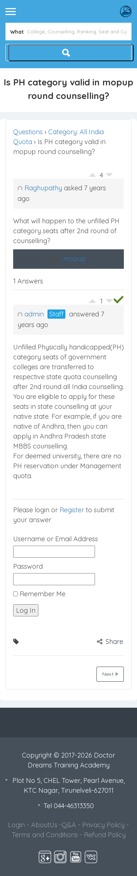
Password (28, 566)
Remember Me (39, 594)
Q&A (69, 825)
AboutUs (44, 825)
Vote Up (92, 173)
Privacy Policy (103, 825)
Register (72, 510)
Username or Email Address (55, 539)
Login (16, 825)
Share (110, 641)
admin (31, 314)
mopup (74, 258)
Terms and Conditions (45, 835)
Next (110, 674)
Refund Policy (105, 835)
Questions (28, 132)
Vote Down (109, 176)
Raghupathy (40, 188)
